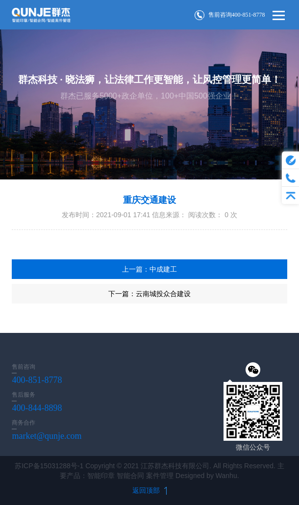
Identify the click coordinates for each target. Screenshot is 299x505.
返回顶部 (149, 490)
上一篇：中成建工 (149, 269)
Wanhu (226, 476)
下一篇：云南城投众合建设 (149, 294)
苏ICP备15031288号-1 (49, 466)
